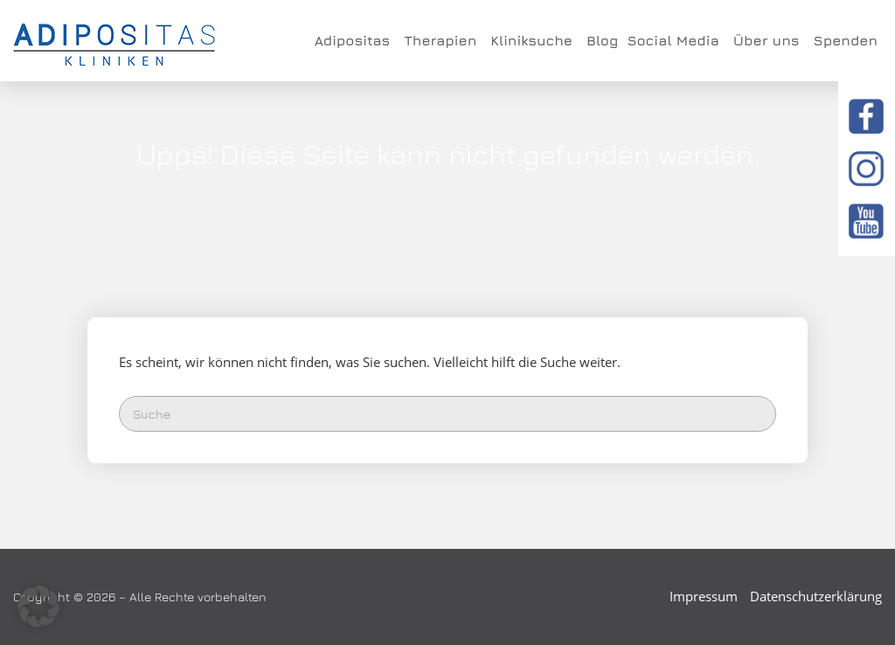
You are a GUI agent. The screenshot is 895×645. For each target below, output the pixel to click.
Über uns (769, 40)
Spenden (846, 40)
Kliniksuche (534, 40)
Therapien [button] (443, 40)
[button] (38, 606)
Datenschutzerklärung (816, 596)
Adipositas (354, 40)
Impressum (704, 596)
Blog (602, 40)
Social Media (675, 40)
